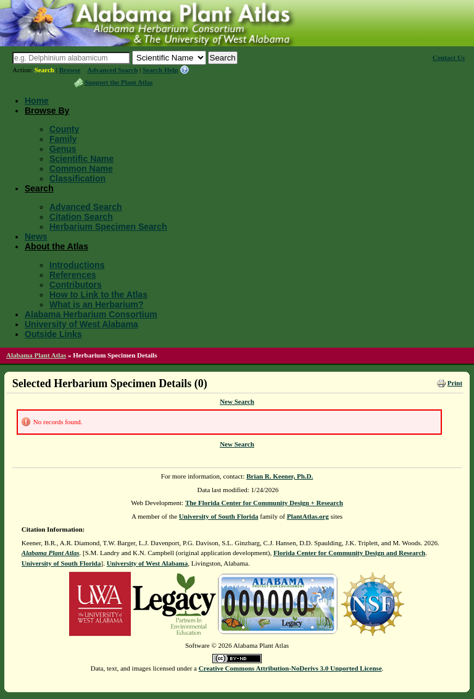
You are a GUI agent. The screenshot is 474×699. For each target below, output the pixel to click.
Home (37, 101)
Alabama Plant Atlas (36, 355)
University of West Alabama (81, 324)
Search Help (160, 69)
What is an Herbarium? (96, 304)
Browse (70, 69)
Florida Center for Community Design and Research (349, 552)
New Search (237, 401)
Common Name (81, 169)
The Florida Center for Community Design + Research (264, 502)
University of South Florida (219, 516)
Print (454, 383)
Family (63, 139)
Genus (63, 149)
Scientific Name (81, 159)
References (72, 275)
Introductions (76, 265)
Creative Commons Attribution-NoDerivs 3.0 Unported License (290, 668)
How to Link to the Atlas (98, 294)
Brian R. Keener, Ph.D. (279, 476)
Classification (77, 178)
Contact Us (449, 57)
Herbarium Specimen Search (108, 227)
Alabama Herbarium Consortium (91, 314)
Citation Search (81, 217)
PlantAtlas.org (308, 516)
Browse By (47, 110)
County (64, 129)
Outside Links (53, 334)
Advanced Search (112, 69)
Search (44, 69)
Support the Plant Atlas (118, 82)
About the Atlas (56, 246)
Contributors (75, 285)
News (36, 236)
